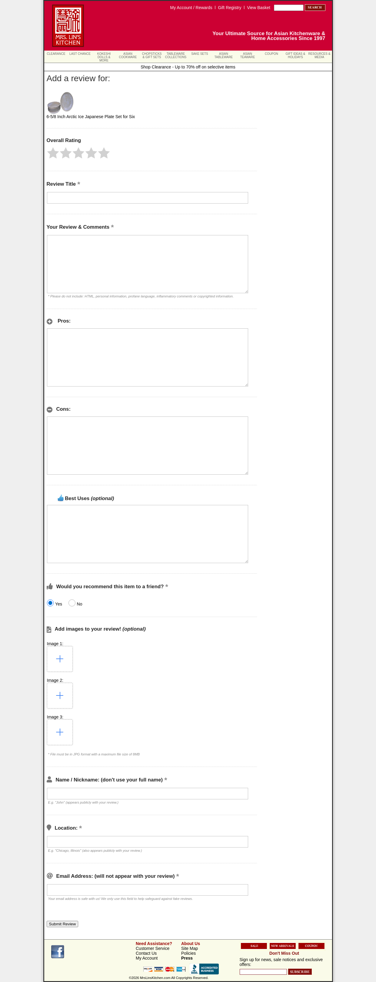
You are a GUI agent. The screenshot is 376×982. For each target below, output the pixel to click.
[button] (53, 153)
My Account (147, 958)
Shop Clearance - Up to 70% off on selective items (188, 67)
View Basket (258, 7)
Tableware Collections (176, 55)
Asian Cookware (128, 55)
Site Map (189, 948)
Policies (188, 953)
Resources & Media (319, 55)
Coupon (271, 53)
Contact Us (146, 953)
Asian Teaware (247, 55)
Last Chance (80, 53)
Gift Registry (229, 7)
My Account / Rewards (191, 7)
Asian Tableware (224, 55)
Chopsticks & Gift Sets (151, 55)
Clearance (56, 53)
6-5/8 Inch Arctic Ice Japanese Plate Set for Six (91, 116)
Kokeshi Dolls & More (104, 57)
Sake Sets (199, 53)
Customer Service (152, 948)
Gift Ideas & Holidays (295, 55)
